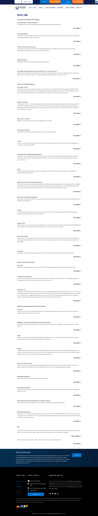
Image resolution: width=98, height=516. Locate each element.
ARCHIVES (56, 513)
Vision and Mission (20, 481)
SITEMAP (52, 513)
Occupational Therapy (72, 481)
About (34, 7)
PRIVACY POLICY (34, 513)
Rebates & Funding (70, 7)
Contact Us (79, 7)
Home (30, 7)
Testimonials (19, 489)
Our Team (18, 483)
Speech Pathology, (79, 481)
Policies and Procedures (18, 486)
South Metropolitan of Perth (72, 486)
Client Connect (19, 494)
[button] (55, 1)
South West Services (50, 7)
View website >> (77, 28)
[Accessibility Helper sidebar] (96, 1)
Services (41, 7)
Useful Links (19, 491)
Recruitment (60, 7)
